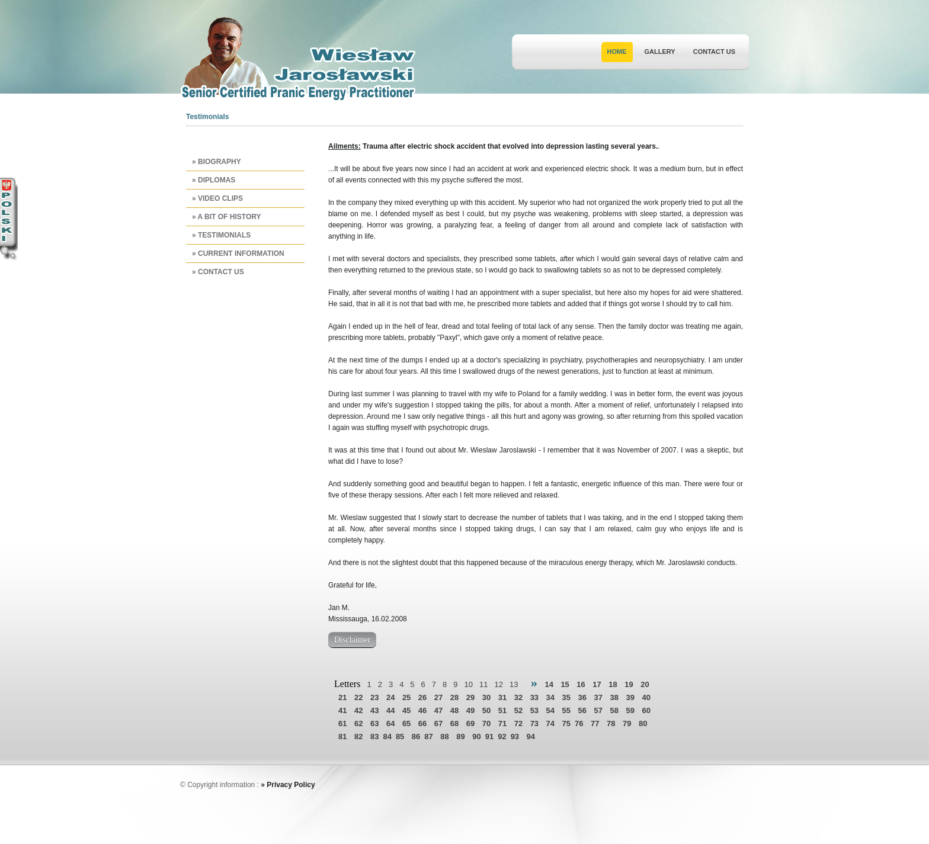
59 (630, 710)
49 (470, 710)
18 (612, 684)
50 (486, 710)
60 (646, 710)
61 (342, 723)
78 (611, 723)
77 (595, 723)
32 (518, 697)
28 (454, 697)
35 (566, 697)
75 (566, 723)
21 (342, 697)
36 (582, 697)
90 (476, 736)
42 (358, 710)
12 (498, 684)
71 (502, 723)
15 (564, 684)
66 (422, 723)
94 (531, 736)
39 (630, 697)
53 (534, 710)
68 (454, 723)
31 (502, 697)
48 (454, 710)
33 (534, 697)
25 (406, 697)
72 (518, 723)
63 (374, 723)
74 (550, 723)
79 (627, 723)
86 (416, 736)
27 (438, 697)
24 (390, 697)
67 (438, 723)
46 (422, 710)
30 (486, 697)
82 (358, 736)
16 (580, 684)
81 (342, 736)
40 (646, 697)
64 (390, 723)
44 (390, 710)
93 (515, 736)
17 (596, 684)
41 (342, 710)
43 (374, 710)
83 (374, 736)
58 (614, 710)
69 (470, 723)
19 (628, 684)
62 (358, 723)
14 (548, 684)
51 (502, 710)
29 (470, 697)
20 (644, 684)
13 (514, 684)
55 (566, 710)
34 (550, 697)
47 (438, 710)
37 (598, 697)
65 (406, 723)
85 (400, 736)
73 (534, 723)
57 (598, 710)
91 (489, 736)
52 (518, 710)
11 (483, 684)
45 (406, 710)
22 (358, 697)
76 (579, 723)
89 (460, 736)
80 (643, 723)
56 (582, 710)
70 (486, 723)
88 (444, 736)
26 (422, 697)
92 (502, 736)
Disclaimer (352, 640)
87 (428, 736)
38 (614, 697)
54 (550, 710)
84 (387, 736)
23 (374, 697)
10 (468, 684)
